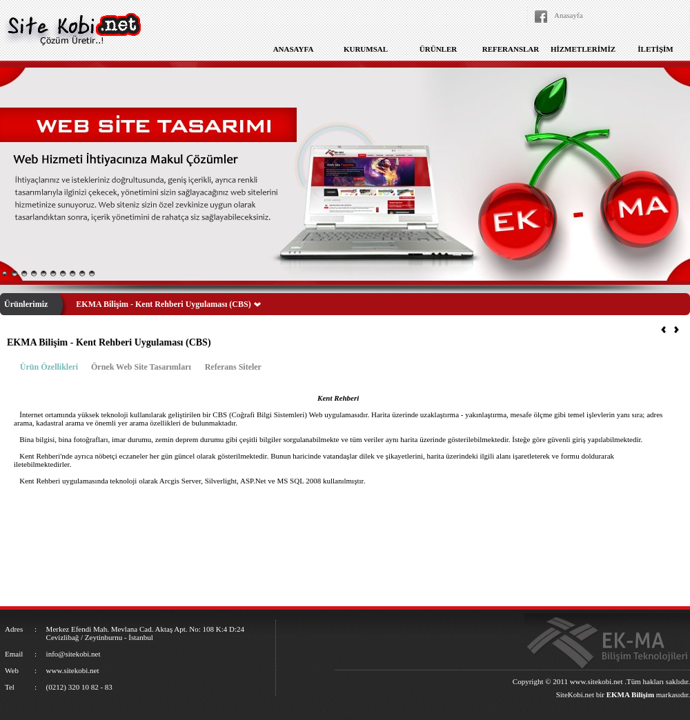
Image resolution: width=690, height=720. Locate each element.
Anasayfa (568, 15)
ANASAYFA (293, 49)
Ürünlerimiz (26, 304)
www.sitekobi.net (596, 681)
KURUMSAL (366, 49)
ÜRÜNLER (438, 49)
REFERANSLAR (511, 49)
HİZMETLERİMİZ (583, 49)
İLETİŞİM (655, 49)
